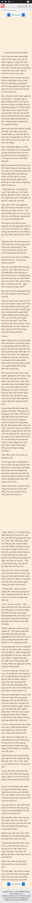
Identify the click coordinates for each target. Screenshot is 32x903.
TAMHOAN (21, 892)
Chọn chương (16, 15)
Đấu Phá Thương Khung (8, 10)
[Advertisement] (16, 34)
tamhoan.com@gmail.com (21, 898)
